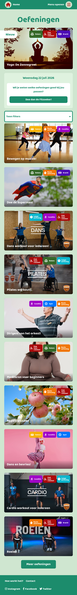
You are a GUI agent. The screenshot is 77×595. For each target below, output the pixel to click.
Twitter (46, 589)
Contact (30, 581)
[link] (38, 48)
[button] (35, 34)
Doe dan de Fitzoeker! (38, 100)
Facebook (30, 589)
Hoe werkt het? (14, 581)
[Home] (12, 4)
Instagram (12, 589)
